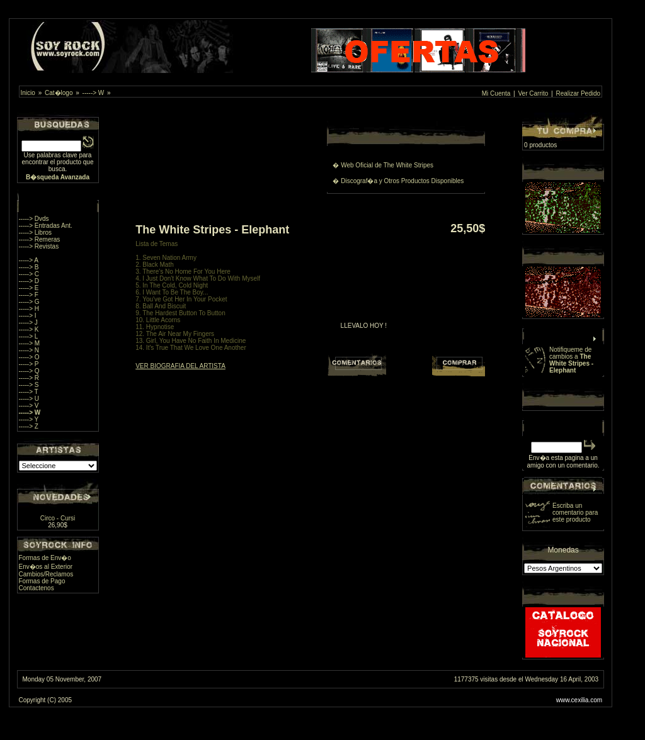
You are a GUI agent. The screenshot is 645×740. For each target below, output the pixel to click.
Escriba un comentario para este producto (575, 512)
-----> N (29, 350)
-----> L (28, 336)
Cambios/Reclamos (46, 574)
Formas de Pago (42, 581)
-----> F (28, 294)
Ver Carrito (533, 93)
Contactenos (36, 588)
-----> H (29, 308)
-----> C (29, 274)
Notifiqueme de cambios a (571, 360)
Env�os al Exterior (46, 566)
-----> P (29, 364)
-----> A (28, 260)
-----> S (29, 384)
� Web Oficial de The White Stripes (383, 165)
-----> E (29, 287)
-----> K (29, 329)
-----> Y (29, 419)
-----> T (28, 391)
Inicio (28, 92)
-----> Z (28, 426)
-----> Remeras (39, 239)
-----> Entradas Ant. (45, 225)
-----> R (29, 377)
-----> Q (29, 370)
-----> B (29, 267)
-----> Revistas (39, 246)
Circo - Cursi (58, 518)
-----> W (94, 92)
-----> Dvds (34, 218)
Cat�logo (58, 92)
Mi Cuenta (496, 93)
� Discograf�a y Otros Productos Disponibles (398, 180)
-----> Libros (35, 232)
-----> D (29, 281)
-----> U (29, 398)
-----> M (29, 343)
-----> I (28, 315)
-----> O (29, 357)
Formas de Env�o (45, 557)
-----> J (28, 322)
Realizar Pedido (578, 93)
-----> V (29, 405)
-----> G (29, 301)
